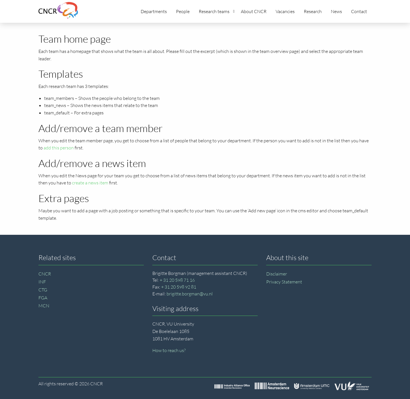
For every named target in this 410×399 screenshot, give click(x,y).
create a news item (90, 183)
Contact (359, 11)
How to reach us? (169, 350)
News (336, 11)
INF (42, 282)
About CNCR (253, 11)
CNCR (44, 274)
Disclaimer (276, 274)
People (183, 11)
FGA (42, 298)
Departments (154, 11)
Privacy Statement (284, 282)
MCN (43, 305)
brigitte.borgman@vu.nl (190, 294)
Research (313, 11)
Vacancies (285, 11)
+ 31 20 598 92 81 (178, 287)
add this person (59, 148)
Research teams (217, 11)
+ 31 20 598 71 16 (177, 280)
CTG (42, 290)
